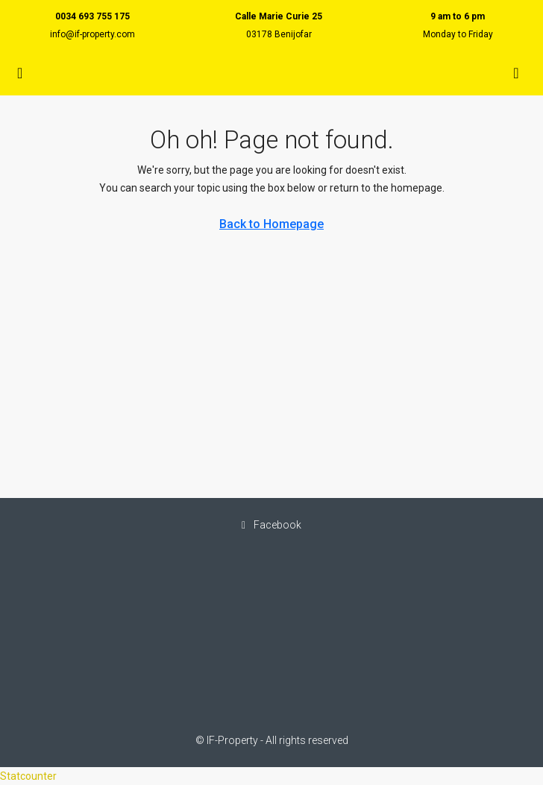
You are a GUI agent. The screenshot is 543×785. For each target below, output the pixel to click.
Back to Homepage (271, 224)
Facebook (271, 525)
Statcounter (28, 776)
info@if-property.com (92, 34)
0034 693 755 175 (92, 16)
